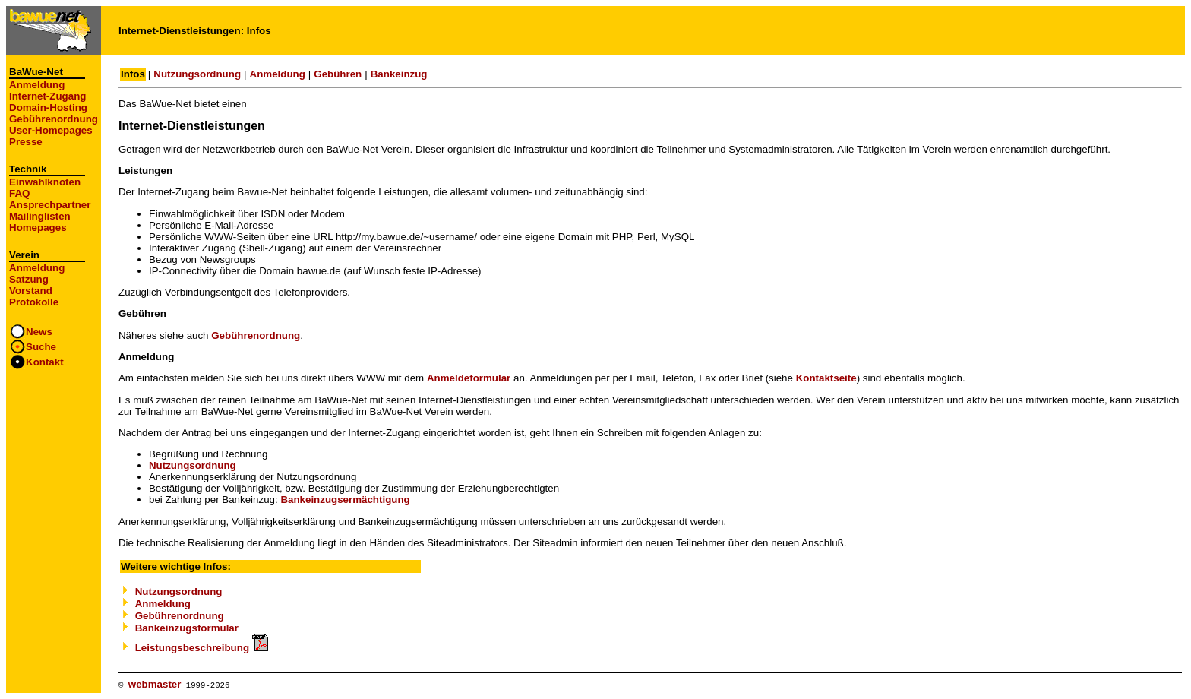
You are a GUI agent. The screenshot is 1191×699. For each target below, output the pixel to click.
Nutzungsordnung (197, 74)
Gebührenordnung (53, 119)
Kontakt (45, 362)
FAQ (19, 193)
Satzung (29, 279)
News (39, 331)
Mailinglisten (40, 216)
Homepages (38, 227)
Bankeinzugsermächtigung (344, 499)
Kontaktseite (826, 378)
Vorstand (30, 290)
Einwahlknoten (45, 182)
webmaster (155, 684)
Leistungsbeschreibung (201, 647)
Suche (41, 347)
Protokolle (33, 302)
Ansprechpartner (49, 204)
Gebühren (338, 74)
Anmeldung (37, 84)
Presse (26, 141)
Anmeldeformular (468, 378)
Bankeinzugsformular (187, 628)
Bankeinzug (399, 74)
